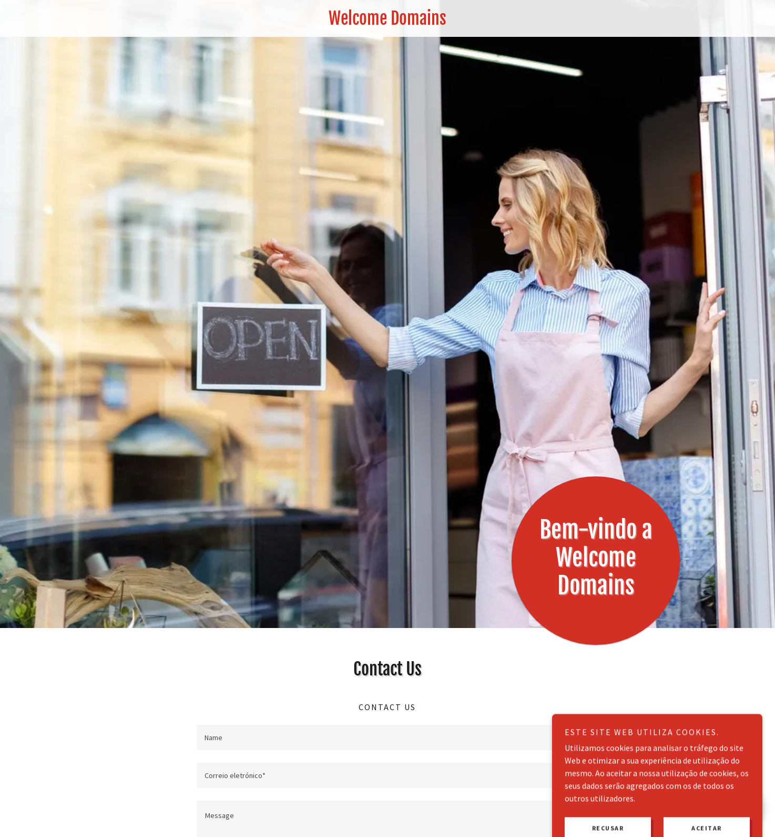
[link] (387, 21)
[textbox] (387, 737)
